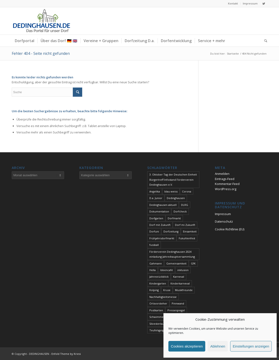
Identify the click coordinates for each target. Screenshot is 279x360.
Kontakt (233, 3)
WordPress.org (225, 189)
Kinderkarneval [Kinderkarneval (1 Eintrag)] (180, 283)
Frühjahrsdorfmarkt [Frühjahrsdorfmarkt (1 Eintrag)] (161, 238)
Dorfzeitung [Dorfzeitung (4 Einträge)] (170, 231)
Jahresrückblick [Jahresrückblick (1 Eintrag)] (159, 276)
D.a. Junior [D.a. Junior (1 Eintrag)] (155, 198)
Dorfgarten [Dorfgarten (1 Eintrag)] (156, 218)
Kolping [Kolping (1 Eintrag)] (154, 290)
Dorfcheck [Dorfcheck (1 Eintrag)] (180, 211)
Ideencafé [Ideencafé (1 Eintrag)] (166, 270)
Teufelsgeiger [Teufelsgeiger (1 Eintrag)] (158, 330)
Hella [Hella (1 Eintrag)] (152, 270)
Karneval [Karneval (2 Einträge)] (178, 276)
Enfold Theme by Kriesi (66, 354)
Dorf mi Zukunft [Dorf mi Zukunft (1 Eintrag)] (185, 225)
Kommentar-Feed (227, 184)
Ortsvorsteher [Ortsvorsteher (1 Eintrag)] (158, 303)
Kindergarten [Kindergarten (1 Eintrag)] (157, 283)
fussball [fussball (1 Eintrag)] (154, 245)
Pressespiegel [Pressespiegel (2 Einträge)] (176, 310)
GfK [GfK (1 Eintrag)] (193, 263)
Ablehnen (217, 346)
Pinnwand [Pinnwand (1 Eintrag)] (178, 303)
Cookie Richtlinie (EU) (229, 229)
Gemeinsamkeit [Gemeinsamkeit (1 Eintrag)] (176, 263)
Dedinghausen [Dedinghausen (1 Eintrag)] (176, 198)
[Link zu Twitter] (263, 3)
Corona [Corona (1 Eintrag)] (186, 191)
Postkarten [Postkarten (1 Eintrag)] (156, 310)
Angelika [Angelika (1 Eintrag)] (154, 191)
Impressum (250, 3)
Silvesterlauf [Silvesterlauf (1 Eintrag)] (157, 323)
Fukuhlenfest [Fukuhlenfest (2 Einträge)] (187, 238)
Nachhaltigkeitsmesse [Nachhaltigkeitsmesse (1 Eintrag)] (163, 297)
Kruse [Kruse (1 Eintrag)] (166, 290)
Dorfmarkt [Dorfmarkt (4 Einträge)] (174, 218)
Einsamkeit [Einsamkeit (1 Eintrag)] (190, 231)
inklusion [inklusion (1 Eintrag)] (183, 270)
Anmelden (222, 174)
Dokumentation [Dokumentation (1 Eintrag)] (159, 211)
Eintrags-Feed (224, 179)
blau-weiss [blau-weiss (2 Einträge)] (171, 191)
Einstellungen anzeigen (251, 346)
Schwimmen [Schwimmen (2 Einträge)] (157, 317)
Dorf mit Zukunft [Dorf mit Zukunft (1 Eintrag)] (159, 225)
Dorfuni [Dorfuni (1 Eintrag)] (154, 231)
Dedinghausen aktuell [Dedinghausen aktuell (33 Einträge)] (163, 205)
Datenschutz (224, 221)
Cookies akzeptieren (187, 346)
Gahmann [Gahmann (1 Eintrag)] (155, 263)
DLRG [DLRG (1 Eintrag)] (184, 205)
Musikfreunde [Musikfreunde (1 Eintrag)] (184, 290)
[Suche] (264, 41)
